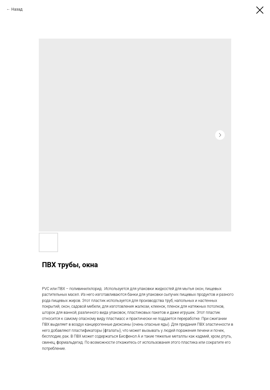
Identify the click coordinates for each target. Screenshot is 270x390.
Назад (16, 9)
